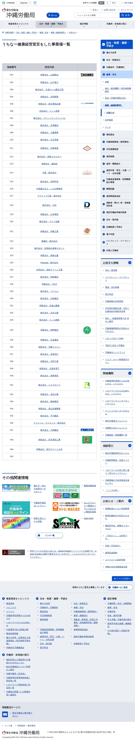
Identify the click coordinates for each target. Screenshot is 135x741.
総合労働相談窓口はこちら (117, 453)
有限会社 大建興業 (49, 132)
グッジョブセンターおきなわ (117, 412)
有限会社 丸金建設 (49, 340)
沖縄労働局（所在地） (16, 674)
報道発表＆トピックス (17, 598)
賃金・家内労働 (114, 615)
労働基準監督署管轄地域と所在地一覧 (18, 679)
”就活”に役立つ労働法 (115, 345)
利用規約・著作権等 (26, 726)
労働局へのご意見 (120, 587)
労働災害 (111, 611)
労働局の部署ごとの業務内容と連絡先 (18, 693)
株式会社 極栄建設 (49, 401)
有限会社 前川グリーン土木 (49, 449)
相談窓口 (117, 445)
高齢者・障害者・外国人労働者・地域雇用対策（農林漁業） (86, 622)
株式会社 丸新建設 (49, 298)
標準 (101, 3)
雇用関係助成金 (113, 196)
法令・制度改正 (113, 60)
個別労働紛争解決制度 (116, 212)
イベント (10, 611)
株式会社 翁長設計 (49, 354)
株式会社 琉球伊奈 (49, 181)
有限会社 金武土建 (49, 394)
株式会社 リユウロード (49, 385)
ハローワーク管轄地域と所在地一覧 (18, 686)
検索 (127, 15)
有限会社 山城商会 (49, 75)
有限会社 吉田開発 (49, 97)
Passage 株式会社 (49, 262)
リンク (108, 127)
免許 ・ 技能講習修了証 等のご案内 (117, 320)
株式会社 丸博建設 (49, 125)
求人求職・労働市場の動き (119, 619)
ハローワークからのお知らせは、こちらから (117, 392)
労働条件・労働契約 (115, 67)
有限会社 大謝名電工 (49, 368)
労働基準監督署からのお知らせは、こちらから (117, 382)
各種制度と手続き (114, 227)
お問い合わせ (110, 10)
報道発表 (10, 603)
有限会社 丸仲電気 (49, 214)
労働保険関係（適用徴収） (118, 142)
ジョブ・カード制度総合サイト (117, 361)
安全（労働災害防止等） (116, 98)
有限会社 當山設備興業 (49, 408)
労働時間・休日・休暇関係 (119, 603)
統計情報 (112, 598)
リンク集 (8, 726)
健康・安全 (111, 74)
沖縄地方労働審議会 (15, 647)
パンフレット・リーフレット (118, 242)
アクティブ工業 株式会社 (49, 196)
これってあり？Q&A (114, 338)
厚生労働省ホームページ (116, 421)
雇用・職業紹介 (113, 164)
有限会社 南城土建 (49, 255)
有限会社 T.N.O (49, 284)
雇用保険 (110, 156)
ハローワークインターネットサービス (117, 402)
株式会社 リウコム (49, 291)
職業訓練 (110, 189)
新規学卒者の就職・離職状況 (119, 625)
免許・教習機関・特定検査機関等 (118, 90)
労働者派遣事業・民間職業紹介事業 (118, 180)
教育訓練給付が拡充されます (117, 517)
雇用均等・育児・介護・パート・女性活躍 (118, 172)
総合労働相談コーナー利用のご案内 (18, 668)
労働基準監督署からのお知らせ (18, 617)
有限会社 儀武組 (49, 164)
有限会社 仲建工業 (49, 231)
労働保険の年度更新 (114, 301)
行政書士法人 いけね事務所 (49, 189)
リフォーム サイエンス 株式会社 (49, 423)
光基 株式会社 (49, 172)
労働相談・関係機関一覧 (116, 435)
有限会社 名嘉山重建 (49, 305)
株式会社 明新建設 (49, 277)
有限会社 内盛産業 (49, 148)
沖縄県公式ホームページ (116, 428)
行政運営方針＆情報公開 (17, 629)
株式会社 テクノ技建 (49, 221)
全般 (107, 82)
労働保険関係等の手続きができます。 (117, 330)
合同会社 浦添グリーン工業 (49, 270)
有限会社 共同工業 (49, 361)
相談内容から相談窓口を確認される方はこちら (18, 661)
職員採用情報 (12, 633)
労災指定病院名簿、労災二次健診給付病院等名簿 (117, 309)
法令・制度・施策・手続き (117, 44)
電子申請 (110, 234)
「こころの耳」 (112, 490)
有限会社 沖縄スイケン (49, 347)
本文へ (96, 10)
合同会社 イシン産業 (49, 111)
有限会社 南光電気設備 (49, 104)
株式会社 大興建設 (49, 430)
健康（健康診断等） (114, 105)
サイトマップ (127, 10)
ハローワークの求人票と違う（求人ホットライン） (117, 471)
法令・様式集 (112, 219)
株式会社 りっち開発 (49, 320)
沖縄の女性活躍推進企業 (116, 567)
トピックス (11, 607)
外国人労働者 (112, 250)
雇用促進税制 (111, 553)
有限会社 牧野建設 (49, 330)
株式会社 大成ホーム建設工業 (49, 89)
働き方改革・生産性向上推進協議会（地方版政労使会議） (18, 640)
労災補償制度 (112, 149)
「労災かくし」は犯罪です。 (116, 537)
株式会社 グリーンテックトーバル (49, 118)
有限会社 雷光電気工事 (49, 440)
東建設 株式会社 (49, 241)
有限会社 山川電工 (49, 82)
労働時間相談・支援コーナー (117, 461)
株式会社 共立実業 (49, 140)
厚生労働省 (128, 3)
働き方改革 (111, 52)
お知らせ (110, 112)
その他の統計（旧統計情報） (118, 632)
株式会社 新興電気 (49, 376)
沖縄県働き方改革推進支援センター (117, 481)
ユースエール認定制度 (115, 560)
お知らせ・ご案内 (117, 501)
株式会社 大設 (49, 205)
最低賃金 (110, 134)
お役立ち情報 (117, 262)
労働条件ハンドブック (115, 352)
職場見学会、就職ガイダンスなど (117, 527)
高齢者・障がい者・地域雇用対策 (118, 204)
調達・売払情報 (112, 287)
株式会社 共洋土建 (49, 313)
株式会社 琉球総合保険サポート (49, 248)
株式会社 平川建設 (49, 416)
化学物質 (109, 120)
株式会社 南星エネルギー (49, 156)
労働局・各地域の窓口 (17, 655)
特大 (114, 3)
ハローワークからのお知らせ (18, 624)
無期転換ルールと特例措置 (117, 508)
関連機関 (117, 373)
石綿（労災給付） (113, 546)
